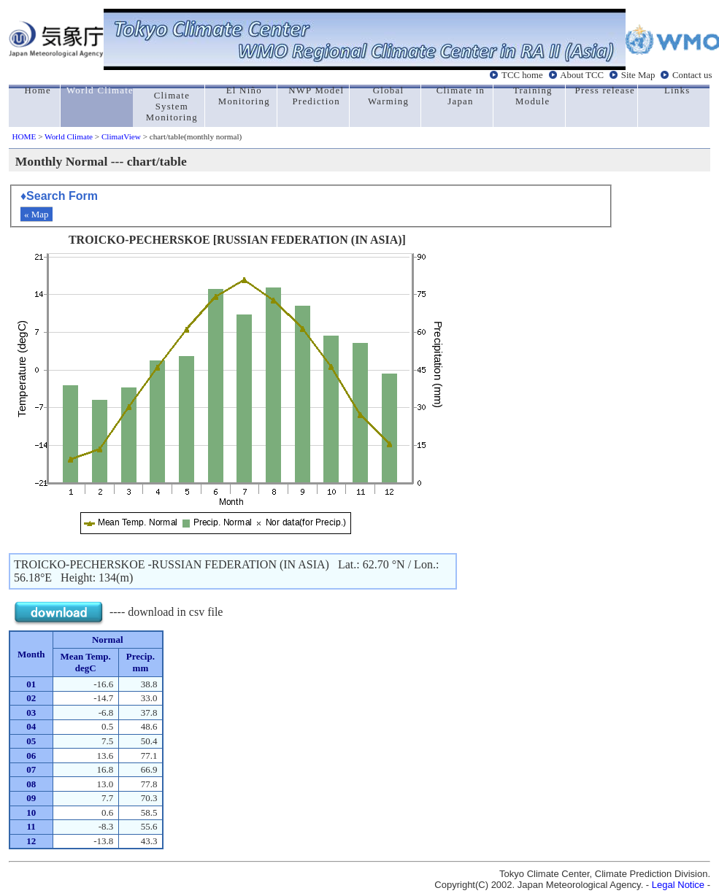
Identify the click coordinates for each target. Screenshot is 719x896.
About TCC (582, 75)
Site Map (638, 75)
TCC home (522, 75)
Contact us (692, 75)
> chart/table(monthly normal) (191, 136)
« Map (36, 214)
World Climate (69, 136)
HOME (24, 136)
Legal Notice (678, 884)
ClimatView (121, 136)
